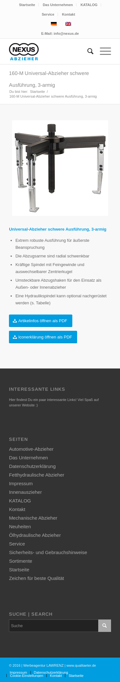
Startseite (27, 5)
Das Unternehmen (58, 5)
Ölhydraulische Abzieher (35, 535)
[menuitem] (27, 4)
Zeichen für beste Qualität (36, 578)
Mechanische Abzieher (33, 518)
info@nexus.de (66, 33)
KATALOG (89, 5)
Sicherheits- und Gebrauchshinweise (48, 552)
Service (48, 14)
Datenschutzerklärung (32, 466)
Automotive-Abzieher (31, 449)
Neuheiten (20, 526)
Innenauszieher (25, 492)
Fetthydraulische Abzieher (36, 475)
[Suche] (87, 51)
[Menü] (102, 51)
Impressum (21, 483)
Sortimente (20, 561)
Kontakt (68, 14)
